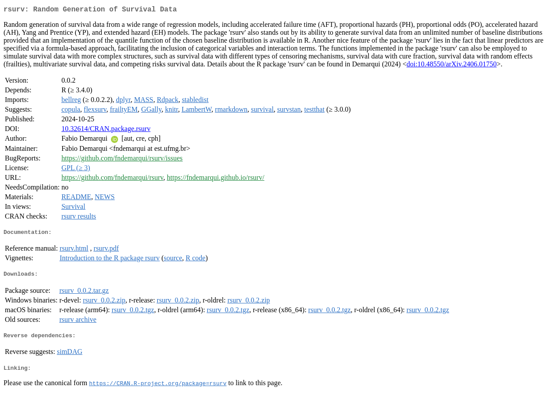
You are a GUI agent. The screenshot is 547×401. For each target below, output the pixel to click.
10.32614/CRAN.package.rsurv (105, 130)
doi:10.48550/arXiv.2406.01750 (452, 65)
